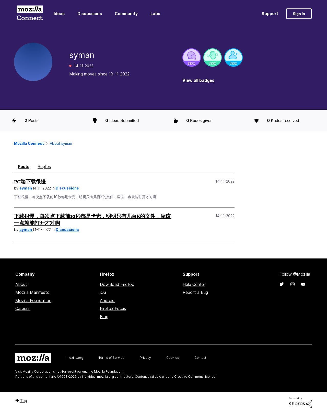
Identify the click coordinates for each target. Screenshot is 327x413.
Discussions (89, 13)
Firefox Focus (113, 308)
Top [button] (23, 400)
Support (270, 13)
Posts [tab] (23, 166)
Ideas (59, 13)
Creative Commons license (194, 376)
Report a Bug (195, 292)
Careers (22, 308)
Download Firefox (117, 284)
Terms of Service (111, 358)
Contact (200, 358)
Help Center (194, 284)
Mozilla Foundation (33, 300)
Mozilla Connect (29, 13)
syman (26, 188)
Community (126, 13)
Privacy (145, 358)
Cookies (172, 358)
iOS (103, 292)
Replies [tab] (44, 166)
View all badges (198, 80)
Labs (155, 13)
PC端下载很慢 (30, 181)
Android (107, 300)
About (21, 284)
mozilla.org (74, 358)
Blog (104, 316)
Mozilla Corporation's (38, 371)
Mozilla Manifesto (32, 292)
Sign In (299, 14)
